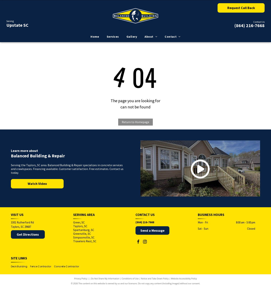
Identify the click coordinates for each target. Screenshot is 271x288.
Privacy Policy (80, 278)
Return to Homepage (135, 122)
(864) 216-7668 (249, 25)
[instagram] (145, 242)
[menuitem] (95, 36)
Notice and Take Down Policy (155, 278)
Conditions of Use (130, 278)
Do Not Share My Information (105, 278)
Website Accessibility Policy (184, 278)
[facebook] (138, 242)
